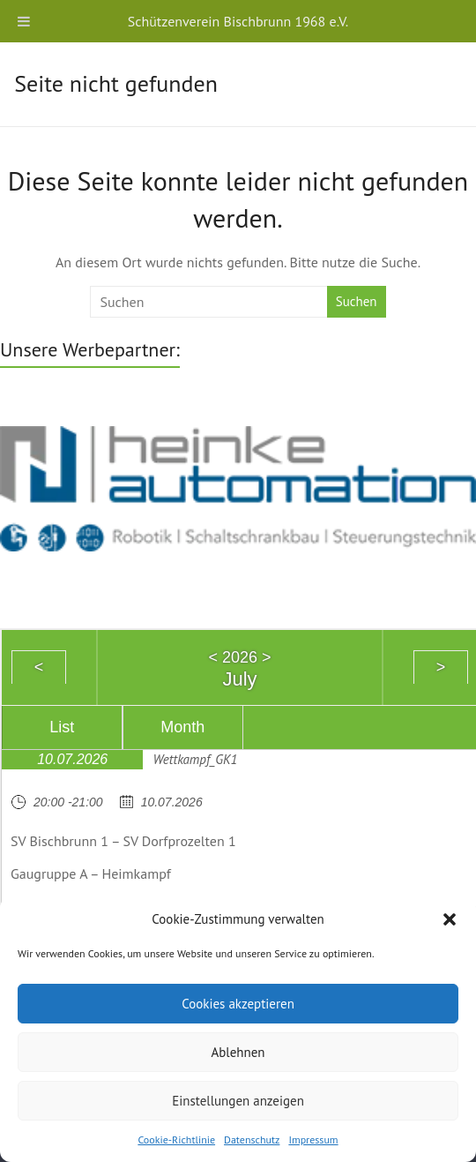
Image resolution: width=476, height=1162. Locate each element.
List (61, 727)
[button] (449, 919)
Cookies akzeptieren (238, 1003)
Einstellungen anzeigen (238, 1100)
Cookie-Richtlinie (176, 1139)
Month (182, 727)
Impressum (313, 1139)
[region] (238, 487)
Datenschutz (251, 1139)
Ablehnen (237, 1052)
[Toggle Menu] (24, 21)
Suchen (356, 301)
